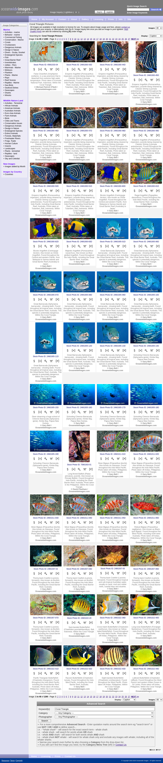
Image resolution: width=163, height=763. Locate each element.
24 (120, 39)
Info (121, 19)
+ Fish (6, 57)
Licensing (98, 19)
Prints (111, 19)
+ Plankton (7, 73)
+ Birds (6, 118)
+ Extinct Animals (10, 133)
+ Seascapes (8, 90)
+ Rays (6, 78)
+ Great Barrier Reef (11, 60)
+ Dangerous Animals (12, 47)
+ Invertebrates (9, 62)
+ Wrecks (7, 95)
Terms (12, 760)
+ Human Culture (10, 143)
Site (129, 19)
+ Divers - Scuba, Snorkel (14, 52)
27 (129, 39)
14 (88, 39)
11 (78, 39)
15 (91, 39)
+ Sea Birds (8, 85)
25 (123, 39)
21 (110, 39)
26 (126, 39)
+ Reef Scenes (9, 80)
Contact (62, 19)
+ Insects (7, 146)
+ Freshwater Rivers (11, 138)
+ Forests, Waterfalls (12, 136)
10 (75, 39)
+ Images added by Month (14, 166)
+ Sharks (7, 93)
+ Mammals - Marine (12, 67)
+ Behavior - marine (11, 35)
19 (104, 39)
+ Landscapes (9, 148)
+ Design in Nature (11, 50)
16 (94, 39)
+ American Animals (11, 108)
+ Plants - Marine (10, 75)
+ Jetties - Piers (9, 65)
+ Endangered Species (13, 55)
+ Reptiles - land (10, 153)
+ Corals (6, 42)
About (74, 19)
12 (81, 39)
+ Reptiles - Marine (11, 83)
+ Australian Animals (11, 111)
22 (113, 39)
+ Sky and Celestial (11, 159)
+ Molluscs (7, 70)
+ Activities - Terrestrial (12, 103)
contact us (125, 27)
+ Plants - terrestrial (11, 151)
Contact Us (121, 744)
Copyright (19, 760)
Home (34, 19)
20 (107, 39)
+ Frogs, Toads (9, 141)
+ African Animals (10, 106)
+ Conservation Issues (12, 123)
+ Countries (8, 174)
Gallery (85, 19)
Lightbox (68, 12)
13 (85, 39)
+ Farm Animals (10, 116)
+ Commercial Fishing (12, 37)
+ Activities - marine (11, 32)
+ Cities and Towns (11, 121)
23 (116, 39)
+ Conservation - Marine (13, 40)
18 (100, 39)
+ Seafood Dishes (10, 88)
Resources (5, 760)
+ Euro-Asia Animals (11, 113)
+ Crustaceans (9, 45)
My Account (48, 19)
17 (97, 39)
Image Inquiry (56, 12)
